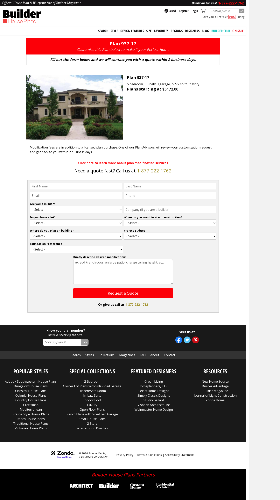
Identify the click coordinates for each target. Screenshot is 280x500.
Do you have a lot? (43, 217)
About (154, 355)
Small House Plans (92, 419)
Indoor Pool (92, 400)
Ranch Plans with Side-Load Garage (92, 414)
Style (114, 30)
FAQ (143, 355)
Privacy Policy (124, 455)
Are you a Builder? (42, 204)
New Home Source (215, 381)
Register (183, 11)
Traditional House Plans (30, 423)
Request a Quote (123, 293)
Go (241, 11)
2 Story (92, 423)
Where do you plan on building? (52, 230)
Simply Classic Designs (153, 395)
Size (149, 30)
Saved (170, 11)
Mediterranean (31, 409)
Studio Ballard (154, 400)
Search (76, 355)
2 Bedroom (92, 381)
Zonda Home (215, 400)
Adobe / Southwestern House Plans (31, 381)
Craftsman (30, 405)
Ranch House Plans (31, 419)
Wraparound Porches (92, 428)
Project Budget (134, 230)
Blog (205, 30)
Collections (107, 355)
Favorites (161, 30)
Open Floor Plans (92, 409)
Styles (89, 355)
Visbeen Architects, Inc (153, 405)
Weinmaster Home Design (154, 409)
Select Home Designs (153, 391)
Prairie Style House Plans (30, 414)
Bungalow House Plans (31, 386)
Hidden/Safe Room (92, 391)
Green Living (153, 381)
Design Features (132, 30)
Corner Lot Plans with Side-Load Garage (92, 386)
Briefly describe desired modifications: (100, 257)
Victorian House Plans (31, 428)
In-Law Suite (92, 395)
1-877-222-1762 (154, 170)
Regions (177, 30)
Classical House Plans (30, 391)
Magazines (127, 355)
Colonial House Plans (30, 395)
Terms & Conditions (149, 455)
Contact (169, 355)
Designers (192, 30)
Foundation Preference (46, 244)
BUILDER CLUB (220, 30)
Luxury (92, 405)
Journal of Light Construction (215, 395)
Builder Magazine (215, 391)
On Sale (238, 30)
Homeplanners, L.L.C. (153, 386)
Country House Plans (30, 400)
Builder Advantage (215, 386)
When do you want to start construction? (153, 217)
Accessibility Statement (179, 455)
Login (195, 11)
